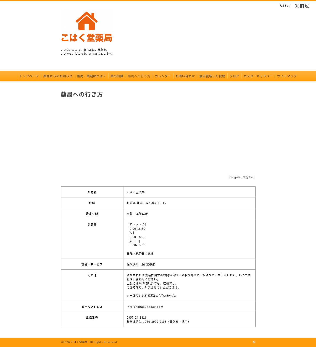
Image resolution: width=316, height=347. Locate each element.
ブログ (234, 76)
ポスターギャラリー (258, 76)
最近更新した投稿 (212, 76)
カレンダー (163, 76)
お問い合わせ (185, 76)
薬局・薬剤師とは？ (91, 76)
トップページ (29, 76)
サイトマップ (287, 76)
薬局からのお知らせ (58, 76)
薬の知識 (116, 76)
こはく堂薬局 (79, 342)
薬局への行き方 (139, 76)
